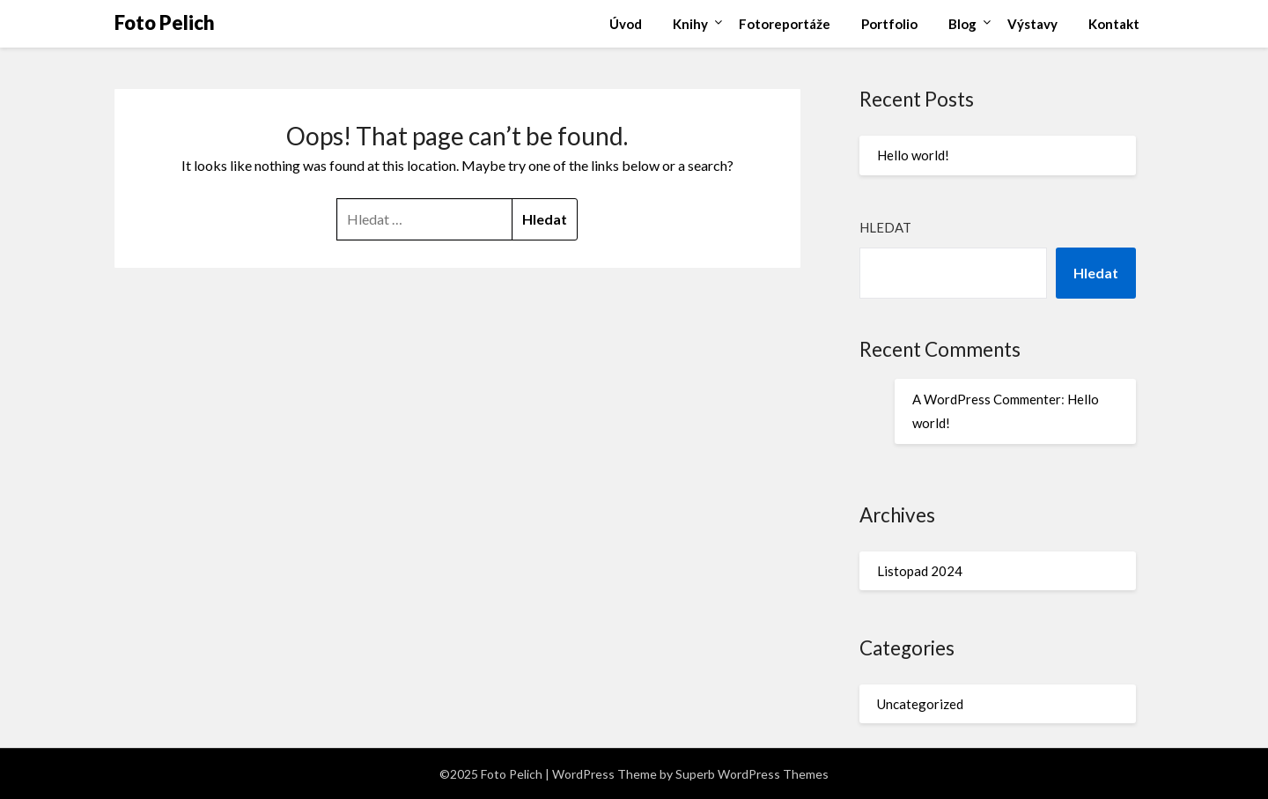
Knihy (690, 24)
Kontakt (1113, 24)
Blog (962, 24)
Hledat (885, 227)
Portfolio (889, 24)
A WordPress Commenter (986, 399)
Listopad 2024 (919, 571)
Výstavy (1032, 24)
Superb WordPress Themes (752, 773)
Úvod (625, 24)
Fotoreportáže (784, 24)
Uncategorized (920, 704)
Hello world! (913, 155)
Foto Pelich (164, 22)
